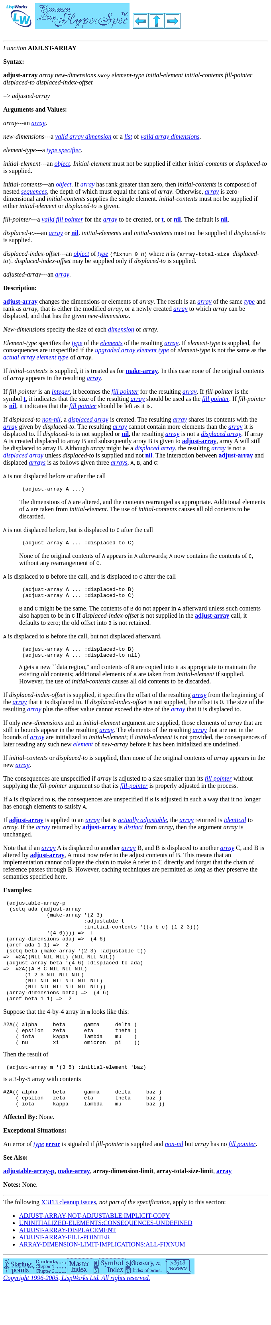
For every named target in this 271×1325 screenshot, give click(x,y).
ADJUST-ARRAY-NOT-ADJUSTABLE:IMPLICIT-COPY (94, 1252)
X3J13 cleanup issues (68, 1239)
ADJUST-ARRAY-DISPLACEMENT (67, 1267)
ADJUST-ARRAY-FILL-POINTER (64, 1274)
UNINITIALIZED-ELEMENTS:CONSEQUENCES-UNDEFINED (105, 1259)
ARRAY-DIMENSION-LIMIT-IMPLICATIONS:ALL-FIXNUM (102, 1281)
